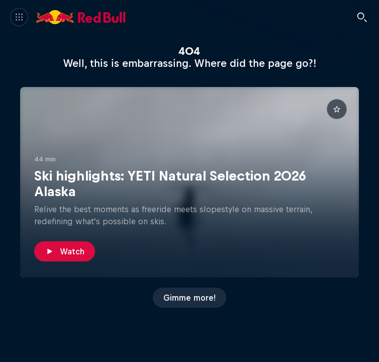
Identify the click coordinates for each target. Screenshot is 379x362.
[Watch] (64, 251)
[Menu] (19, 17)
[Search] (362, 17)
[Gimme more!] (189, 298)
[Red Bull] (81, 17)
